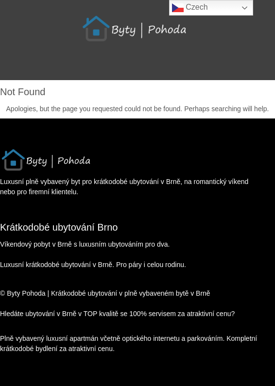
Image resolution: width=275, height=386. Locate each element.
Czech (190, 8)
